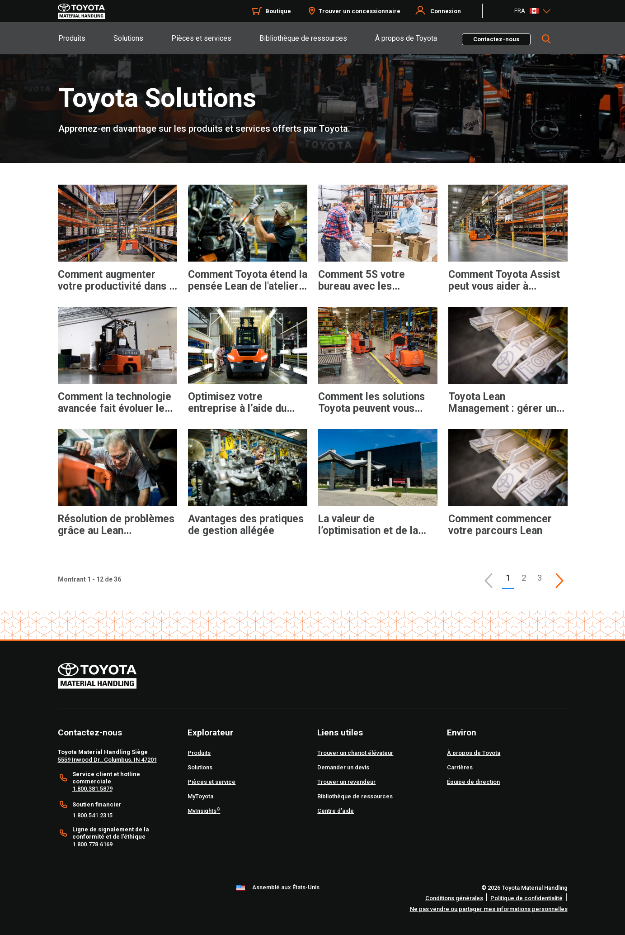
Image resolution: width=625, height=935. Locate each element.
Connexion (445, 11)
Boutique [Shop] (278, 11)
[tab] (85, 38)
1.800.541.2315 (92, 815)
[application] (117, 247)
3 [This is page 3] (539, 577)
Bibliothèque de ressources (303, 38)
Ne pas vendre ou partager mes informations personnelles (489, 909)
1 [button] (508, 577)
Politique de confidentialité (526, 898)
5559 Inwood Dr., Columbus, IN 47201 (107, 759)
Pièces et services (201, 38)
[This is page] (559, 580)
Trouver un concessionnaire (359, 11)
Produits (71, 38)
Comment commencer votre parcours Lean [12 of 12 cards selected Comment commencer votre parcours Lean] (500, 525)
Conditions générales (454, 898)
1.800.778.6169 (92, 844)
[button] (488, 580)
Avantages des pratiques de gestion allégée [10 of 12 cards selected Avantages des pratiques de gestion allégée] (246, 525)
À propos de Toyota (406, 38)
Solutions (128, 38)
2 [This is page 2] (524, 577)
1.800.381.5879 (92, 788)
